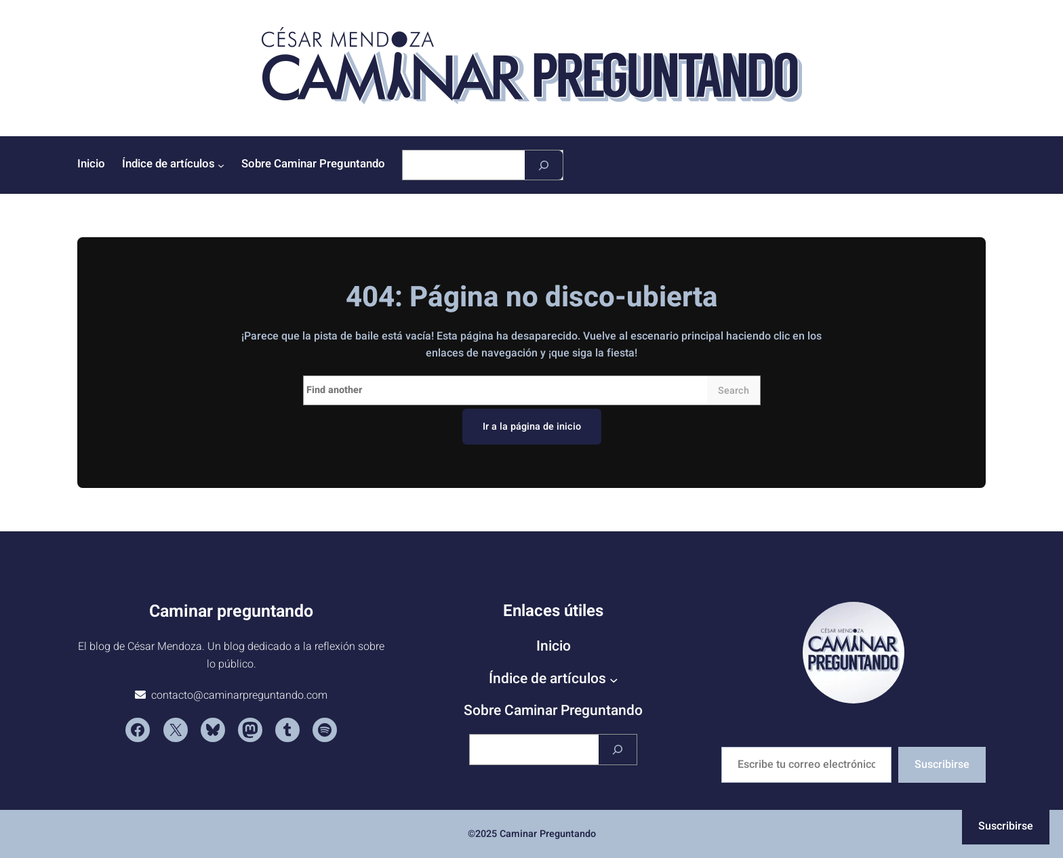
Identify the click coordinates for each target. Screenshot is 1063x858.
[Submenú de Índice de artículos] (221, 165)
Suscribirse (942, 764)
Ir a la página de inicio (532, 427)
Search (733, 391)
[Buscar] (544, 165)
